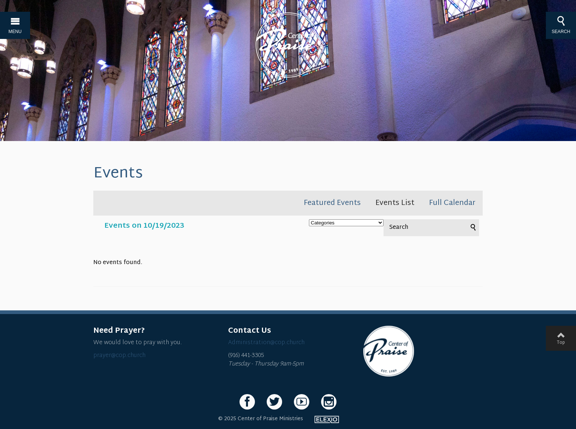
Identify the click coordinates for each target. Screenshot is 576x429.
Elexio (326, 419)
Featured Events (332, 203)
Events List (394, 203)
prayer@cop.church (119, 355)
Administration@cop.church (266, 343)
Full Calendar (452, 203)
